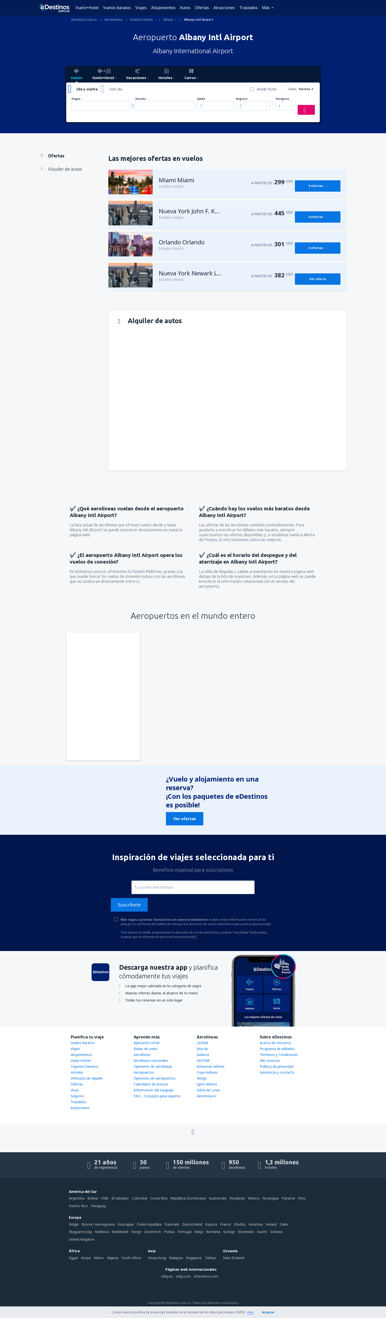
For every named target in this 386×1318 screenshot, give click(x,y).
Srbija (198, 1231)
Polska (169, 1231)
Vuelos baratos (117, 7)
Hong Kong (157, 1257)
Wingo (202, 1078)
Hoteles (77, 1072)
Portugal (184, 1231)
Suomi (262, 1231)
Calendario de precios (151, 1084)
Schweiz (276, 1231)
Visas (75, 1090)
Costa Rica (158, 1198)
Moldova (102, 1231)
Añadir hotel (266, 89)
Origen (75, 98)
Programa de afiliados (277, 1048)
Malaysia (176, 1257)
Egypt (73, 1257)
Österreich (152, 1231)
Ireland (271, 1224)
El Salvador (120, 1198)
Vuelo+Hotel (87, 7)
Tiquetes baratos (84, 1066)
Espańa (211, 1224)
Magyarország (80, 1231)
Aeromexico (206, 1096)
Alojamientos (163, 7)
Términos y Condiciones (279, 1054)
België (74, 1224)
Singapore (194, 1257)
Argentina (76, 1198)
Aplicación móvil (146, 1042)
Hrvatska (255, 1224)
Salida (201, 98)
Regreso (241, 98)
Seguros (77, 1096)
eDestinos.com (206, 1276)
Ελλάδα (239, 1224)
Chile (105, 1198)
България (126, 1224)
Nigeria (112, 1257)
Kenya (86, 1257)
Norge (136, 1231)
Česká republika (149, 1224)
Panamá (288, 1198)
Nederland (120, 1231)
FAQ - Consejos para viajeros (157, 1096)
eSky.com (183, 1276)
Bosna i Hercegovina (98, 1224)
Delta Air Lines (208, 1090)
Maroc (99, 1257)
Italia (284, 1224)
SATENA (203, 1060)
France (225, 1224)
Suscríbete (129, 905)
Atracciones (224, 7)
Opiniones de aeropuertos (155, 1078)
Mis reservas (270, 1060)
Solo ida (115, 89)
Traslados (248, 7)
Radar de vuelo (146, 1048)
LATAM (202, 1042)
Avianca (203, 1054)
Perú (301, 1198)
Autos (185, 7)
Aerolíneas (142, 1054)
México (253, 1198)
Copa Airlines (207, 1072)
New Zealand (233, 1257)
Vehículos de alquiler (87, 1078)
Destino (140, 98)
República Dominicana (188, 1198)
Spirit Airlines (207, 1084)
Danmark (171, 1224)
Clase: (292, 89)
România (213, 1231)
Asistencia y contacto (277, 1072)
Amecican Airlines (211, 1066)
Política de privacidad (276, 1066)
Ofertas (202, 7)
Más (266, 7)
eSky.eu (167, 1276)
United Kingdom (82, 1239)
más (250, 1312)
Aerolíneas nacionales (151, 1060)
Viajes (141, 7)
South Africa (131, 1257)
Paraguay (98, 1205)
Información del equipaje (154, 1090)
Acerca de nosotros (275, 1042)
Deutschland (192, 1224)
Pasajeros (282, 98)
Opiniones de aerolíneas (153, 1066)
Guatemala (217, 1198)
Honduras (237, 1198)
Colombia (139, 1198)
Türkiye (210, 1257)
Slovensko (246, 1231)
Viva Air (202, 1048)
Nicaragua (270, 1198)
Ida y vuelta (87, 89)
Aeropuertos (144, 1072)
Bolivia (92, 1198)
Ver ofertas (184, 818)
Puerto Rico (78, 1205)
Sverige (229, 1231)
